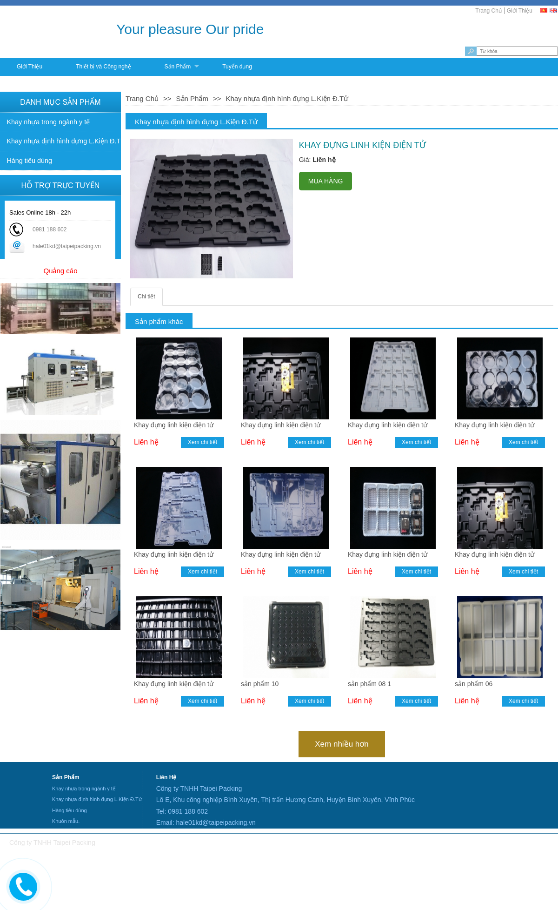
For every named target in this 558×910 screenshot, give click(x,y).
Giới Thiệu (519, 10)
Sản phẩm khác (159, 321)
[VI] (544, 10)
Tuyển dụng (237, 66)
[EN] (554, 10)
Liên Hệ (166, 777)
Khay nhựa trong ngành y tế (48, 122)
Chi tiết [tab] (146, 296)
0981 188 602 (49, 229)
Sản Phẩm (178, 66)
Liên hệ (146, 442)
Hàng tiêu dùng (29, 160)
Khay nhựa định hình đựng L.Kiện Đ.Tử (64, 141)
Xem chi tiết (202, 442)
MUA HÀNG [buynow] (325, 181)
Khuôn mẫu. (66, 821)
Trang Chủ (488, 10)
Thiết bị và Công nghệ (103, 66)
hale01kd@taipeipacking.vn (67, 246)
